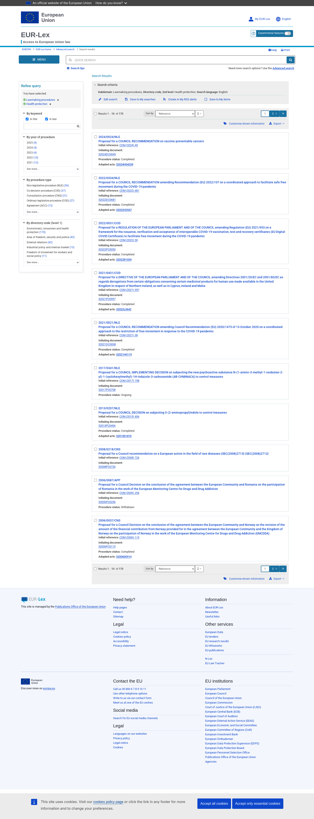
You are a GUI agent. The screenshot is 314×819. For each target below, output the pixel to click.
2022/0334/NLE (109, 178)
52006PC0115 (107, 546)
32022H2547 (124, 209)
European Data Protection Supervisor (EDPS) (232, 743)
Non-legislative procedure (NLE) (48, 185)
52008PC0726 (107, 466)
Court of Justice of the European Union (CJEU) (233, 707)
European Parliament (217, 689)
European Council (215, 693)
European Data (214, 632)
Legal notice (120, 632)
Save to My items (217, 99)
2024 (32, 147)
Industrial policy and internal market (50, 247)
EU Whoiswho (213, 645)
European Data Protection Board (224, 748)
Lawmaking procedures (42, 99)
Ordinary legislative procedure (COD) (50, 200)
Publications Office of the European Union (80, 606)
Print (285, 50)
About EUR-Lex (214, 607)
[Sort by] (175, 113)
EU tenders (211, 636)
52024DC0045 (107, 154)
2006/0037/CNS (109, 520)
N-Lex (208, 658)
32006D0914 (124, 556)
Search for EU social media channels (135, 718)
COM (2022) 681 (129, 190)
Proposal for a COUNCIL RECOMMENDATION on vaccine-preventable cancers (151, 141)
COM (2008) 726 (129, 457)
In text (51, 119)
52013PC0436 (107, 425)
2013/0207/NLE (109, 408)
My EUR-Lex (259, 19)
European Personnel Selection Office (227, 752)
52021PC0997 (107, 299)
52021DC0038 (107, 344)
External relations (39, 242)
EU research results (217, 641)
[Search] (291, 59)
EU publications (214, 650)
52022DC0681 (107, 199)
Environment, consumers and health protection (48, 230)
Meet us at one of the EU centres (133, 702)
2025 (32, 142)
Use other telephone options (130, 693)
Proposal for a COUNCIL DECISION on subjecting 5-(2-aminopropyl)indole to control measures (162, 412)
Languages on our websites (130, 733)
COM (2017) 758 (129, 380)
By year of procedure (38, 137)
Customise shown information (247, 123)
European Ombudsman (219, 739)
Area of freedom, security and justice (51, 237)
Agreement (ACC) (39, 205)
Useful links (212, 616)
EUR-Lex (35, 35)
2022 (32, 157)
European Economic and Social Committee (231, 725)
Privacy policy (121, 738)
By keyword (32, 113)
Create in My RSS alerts (180, 99)
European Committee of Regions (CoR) (228, 729)
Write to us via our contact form (132, 698)
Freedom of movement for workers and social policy (49, 254)
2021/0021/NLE (109, 322)
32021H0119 (124, 354)
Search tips (76, 68)
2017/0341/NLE (109, 368)
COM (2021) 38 (128, 335)
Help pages (120, 607)
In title (31, 119)
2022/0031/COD (109, 223)
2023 (32, 152)
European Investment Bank (221, 734)
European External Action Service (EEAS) (229, 720)
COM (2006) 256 (129, 492)
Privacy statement (124, 645)
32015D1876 (124, 436)
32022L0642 (123, 309)
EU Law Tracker (214, 663)
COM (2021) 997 (129, 289)
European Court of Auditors (221, 716)
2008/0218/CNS (109, 449)
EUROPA (26, 49)
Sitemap (118, 616)
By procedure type (36, 180)
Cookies (118, 747)
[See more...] (52, 169)
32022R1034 (124, 259)
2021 (32, 162)
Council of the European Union (223, 698)
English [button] (283, 19)
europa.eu (49, 688)
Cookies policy (122, 636)
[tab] (190, 85)
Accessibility (121, 641)
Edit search (107, 99)
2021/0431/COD (109, 273)
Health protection (38, 104)
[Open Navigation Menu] (39, 59)
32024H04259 (124, 164)
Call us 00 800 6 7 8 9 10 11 (129, 689)
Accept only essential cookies (257, 803)
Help (272, 50)
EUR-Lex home (43, 49)
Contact (118, 612)
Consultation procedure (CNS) (47, 195)
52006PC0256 (107, 502)
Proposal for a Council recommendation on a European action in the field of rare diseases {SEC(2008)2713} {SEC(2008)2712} (183, 453)
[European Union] (31, 681)
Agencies (211, 761)
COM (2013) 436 (129, 416)
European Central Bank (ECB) (222, 711)
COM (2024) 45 (128, 145)
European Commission (219, 702)
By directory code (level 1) (42, 223)
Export (276, 123)
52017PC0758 (107, 389)
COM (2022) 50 (128, 240)
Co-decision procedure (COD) (46, 190)
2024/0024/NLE (109, 137)
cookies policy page (108, 802)
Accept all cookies (214, 803)
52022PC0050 (107, 249)
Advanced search (65, 49)
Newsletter (212, 612)
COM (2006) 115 (129, 537)
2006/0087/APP (109, 480)
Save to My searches (139, 99)
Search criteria (104, 84)
